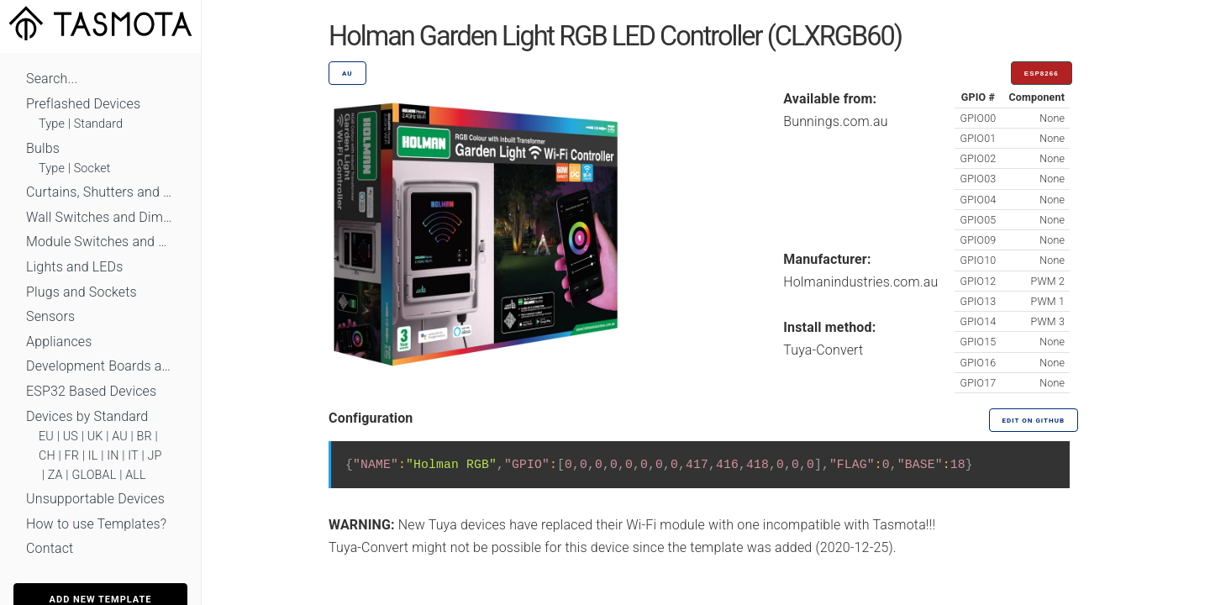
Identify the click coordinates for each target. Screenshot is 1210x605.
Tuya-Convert (823, 350)
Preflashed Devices (83, 104)
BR (144, 436)
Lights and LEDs (75, 267)
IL (93, 456)
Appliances (59, 342)
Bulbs (43, 148)
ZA (55, 475)
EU (46, 436)
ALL (135, 475)
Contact (49, 548)
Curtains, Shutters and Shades (100, 192)
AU (120, 436)
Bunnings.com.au (835, 121)
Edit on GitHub (1033, 420)
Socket (92, 168)
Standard (98, 124)
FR (72, 456)
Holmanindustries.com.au (860, 282)
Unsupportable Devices (95, 499)
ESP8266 (1041, 73)
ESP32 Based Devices (91, 391)
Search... (51, 79)
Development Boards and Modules (100, 366)
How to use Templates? (96, 524)
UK (95, 436)
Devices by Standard (87, 416)
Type (52, 124)
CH (47, 456)
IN (112, 456)
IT (133, 456)
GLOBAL (93, 475)
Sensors (50, 316)
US (70, 436)
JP (155, 456)
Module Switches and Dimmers (100, 242)
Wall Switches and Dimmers (100, 217)
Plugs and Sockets (81, 292)
